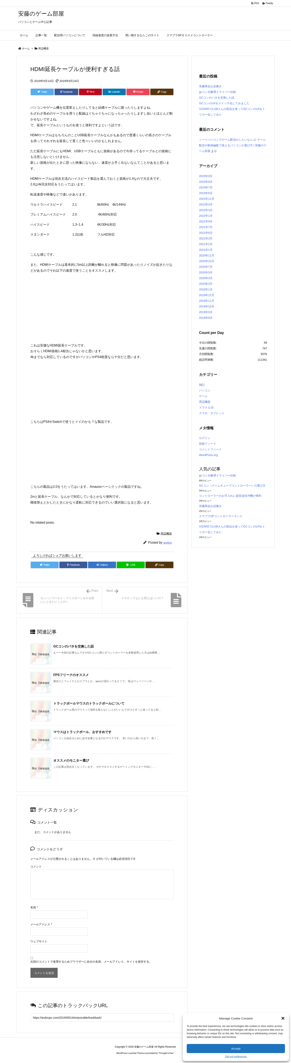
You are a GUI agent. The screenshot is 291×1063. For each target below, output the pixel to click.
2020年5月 (206, 272)
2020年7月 (206, 266)
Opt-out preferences (236, 1056)
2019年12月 (206, 295)
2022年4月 (206, 204)
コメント (36, 866)
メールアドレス (41, 924)
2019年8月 (206, 317)
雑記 (202, 384)
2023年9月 (206, 176)
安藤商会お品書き (210, 86)
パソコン (204, 390)
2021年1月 (206, 249)
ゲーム (203, 396)
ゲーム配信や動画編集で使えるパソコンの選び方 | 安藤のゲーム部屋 (232, 145)
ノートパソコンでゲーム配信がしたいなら (226, 139)
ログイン (204, 438)
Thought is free (166, 1053)
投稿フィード (207, 443)
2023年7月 (206, 187)
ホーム (26, 48)
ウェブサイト (38, 941)
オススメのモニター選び (71, 760)
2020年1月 (206, 289)
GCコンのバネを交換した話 (73, 646)
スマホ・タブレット (212, 413)
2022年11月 (206, 198)
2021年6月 (206, 232)
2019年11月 (206, 300)
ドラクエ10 (206, 407)
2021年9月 (206, 221)
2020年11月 (206, 255)
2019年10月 (206, 306)
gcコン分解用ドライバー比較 (217, 92)
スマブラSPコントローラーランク (220, 516)
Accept (235, 1048)
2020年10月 (206, 261)
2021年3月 (206, 238)
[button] (283, 1018)
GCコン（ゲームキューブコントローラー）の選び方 (232, 485)
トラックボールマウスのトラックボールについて (88, 703)
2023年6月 (206, 193)
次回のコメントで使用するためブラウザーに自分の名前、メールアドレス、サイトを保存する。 (91, 961)
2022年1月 (206, 215)
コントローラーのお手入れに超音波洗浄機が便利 (230, 495)
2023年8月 (206, 181)
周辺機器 (43, 48)
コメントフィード (210, 449)
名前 (34, 907)
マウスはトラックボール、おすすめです (82, 732)
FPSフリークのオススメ (71, 675)
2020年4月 (206, 278)
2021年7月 (206, 227)
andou (167, 542)
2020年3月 (206, 283)
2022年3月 (206, 210)
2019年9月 (206, 312)
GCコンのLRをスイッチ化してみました (224, 103)
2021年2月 (206, 244)
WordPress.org (208, 455)
